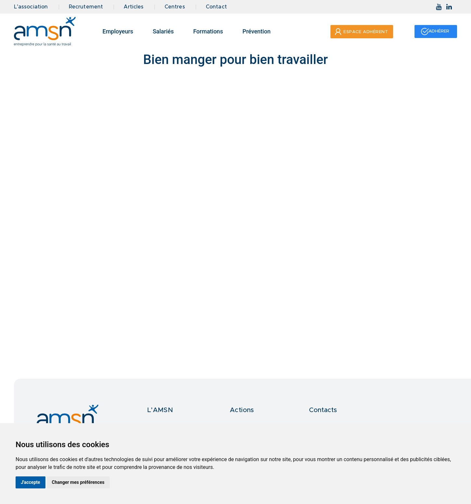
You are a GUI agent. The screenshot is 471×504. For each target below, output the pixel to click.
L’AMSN (160, 410)
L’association (31, 7)
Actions (242, 410)
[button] (360, 31)
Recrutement (86, 7)
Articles (133, 7)
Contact (216, 7)
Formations (208, 31)
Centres (175, 7)
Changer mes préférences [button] (78, 482)
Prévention (256, 31)
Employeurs (118, 31)
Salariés (163, 31)
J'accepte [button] (30, 482)
